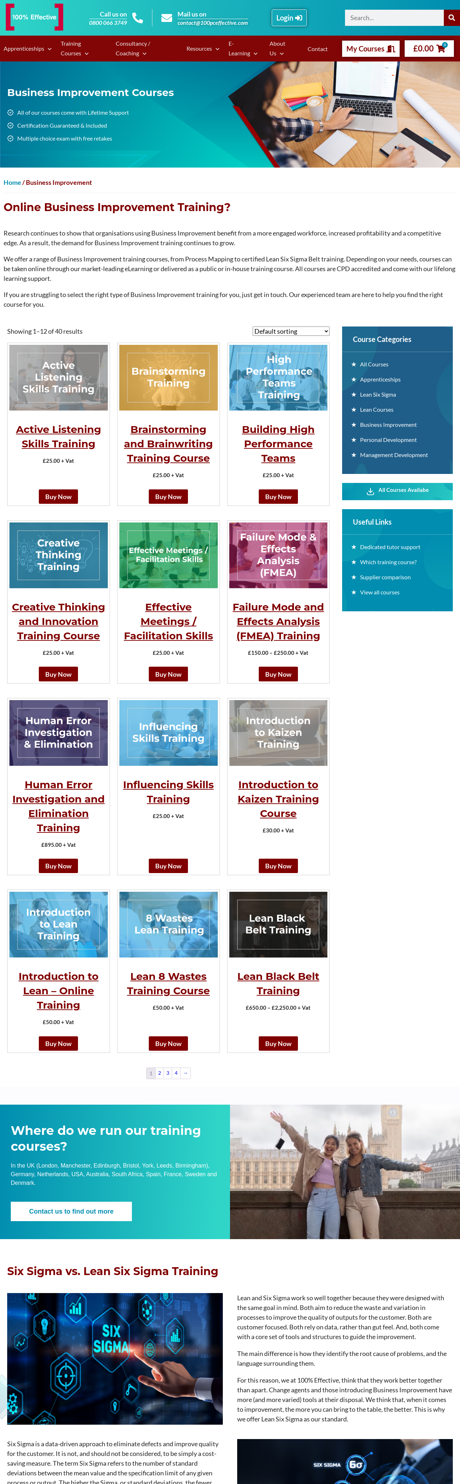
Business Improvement (388, 424)
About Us (277, 48)
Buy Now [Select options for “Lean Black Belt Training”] (278, 1043)
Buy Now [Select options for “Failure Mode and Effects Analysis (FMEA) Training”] (278, 674)
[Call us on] (137, 18)
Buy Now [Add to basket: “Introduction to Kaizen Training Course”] (278, 866)
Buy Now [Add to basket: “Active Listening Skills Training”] (58, 497)
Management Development (394, 454)
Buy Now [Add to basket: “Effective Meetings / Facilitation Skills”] (168, 674)
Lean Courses (377, 409)
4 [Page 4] (176, 1073)
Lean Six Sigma (378, 394)
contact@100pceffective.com (213, 22)
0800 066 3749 (108, 22)
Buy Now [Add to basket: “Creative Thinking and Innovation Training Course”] (58, 674)
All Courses (374, 364)
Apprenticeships (24, 48)
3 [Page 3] (167, 1073)
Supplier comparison (385, 577)
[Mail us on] (166, 18)
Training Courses (71, 48)
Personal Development (388, 439)
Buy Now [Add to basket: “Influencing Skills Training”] (168, 866)
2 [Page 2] (159, 1073)
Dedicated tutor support (390, 546)
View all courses (380, 592)
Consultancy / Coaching (133, 48)
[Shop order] (291, 331)
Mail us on (192, 14)
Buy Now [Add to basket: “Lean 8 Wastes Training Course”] (168, 1043)
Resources (199, 48)
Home (12, 182)
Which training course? (388, 561)
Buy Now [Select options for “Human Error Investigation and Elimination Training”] (58, 866)
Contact (318, 48)
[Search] (452, 18)
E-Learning (239, 48)
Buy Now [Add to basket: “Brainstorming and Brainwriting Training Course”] (168, 497)
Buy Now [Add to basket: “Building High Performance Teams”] (278, 497)
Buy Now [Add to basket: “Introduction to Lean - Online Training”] (58, 1043)
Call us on (113, 14)
